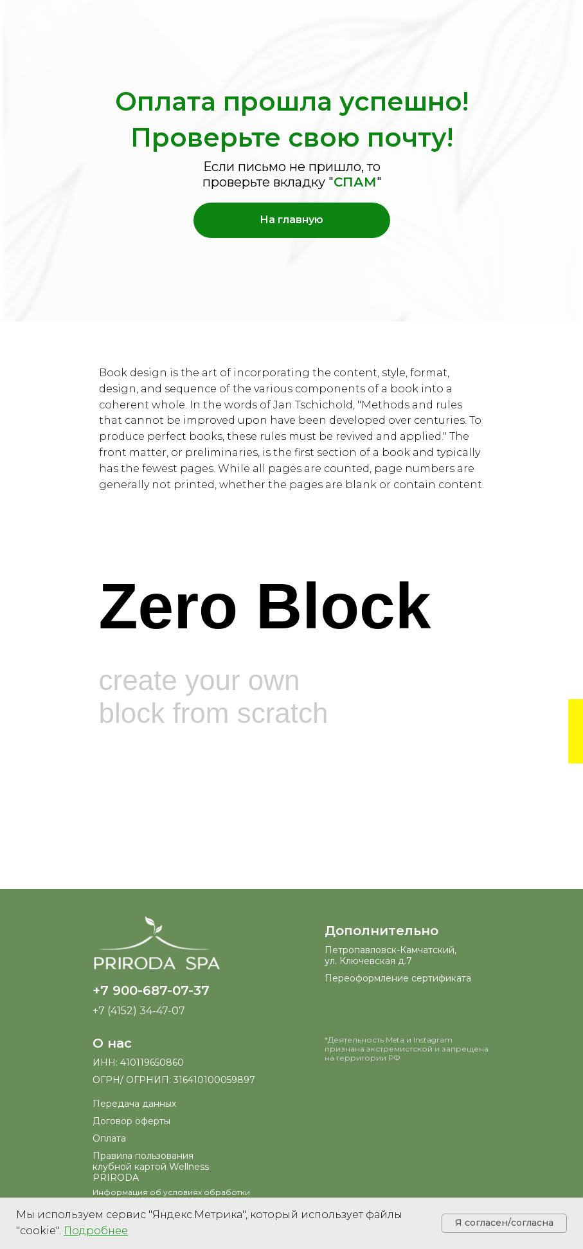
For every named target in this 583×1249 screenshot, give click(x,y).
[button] (96, 1231)
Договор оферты (131, 1121)
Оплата (109, 1138)
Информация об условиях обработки (171, 1192)
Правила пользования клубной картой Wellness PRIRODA (151, 1166)
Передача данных (134, 1103)
